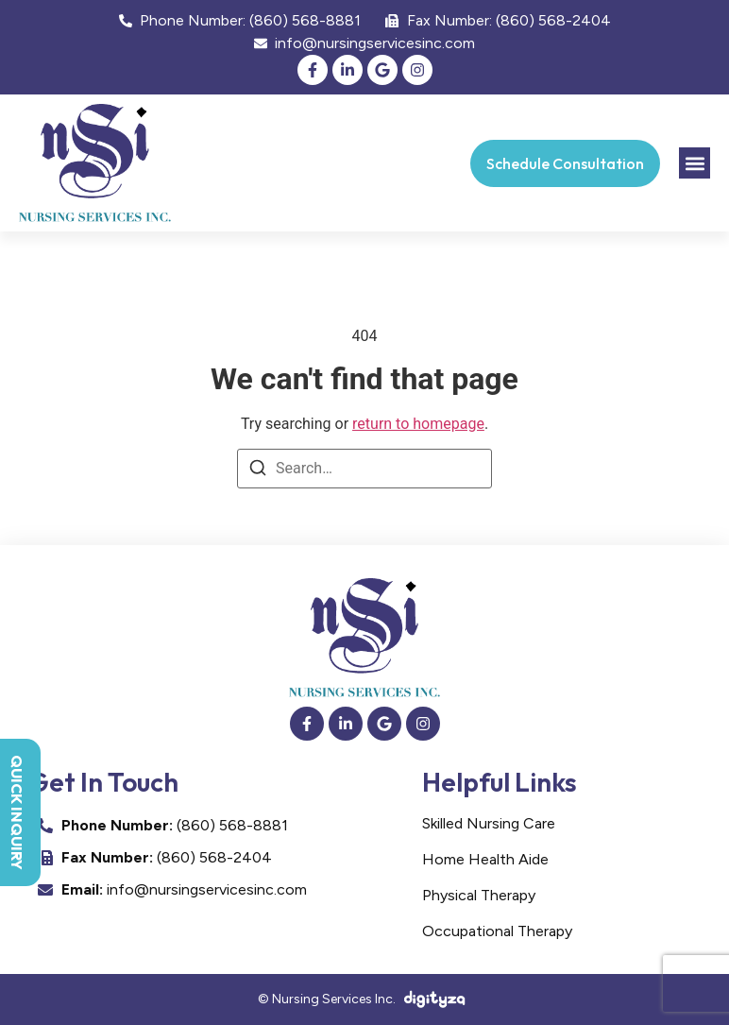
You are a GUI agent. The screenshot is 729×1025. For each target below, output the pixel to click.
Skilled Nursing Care (488, 823)
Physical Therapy (478, 895)
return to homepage (418, 424)
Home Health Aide (485, 859)
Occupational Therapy (497, 931)
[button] (694, 163)
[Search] (257, 471)
